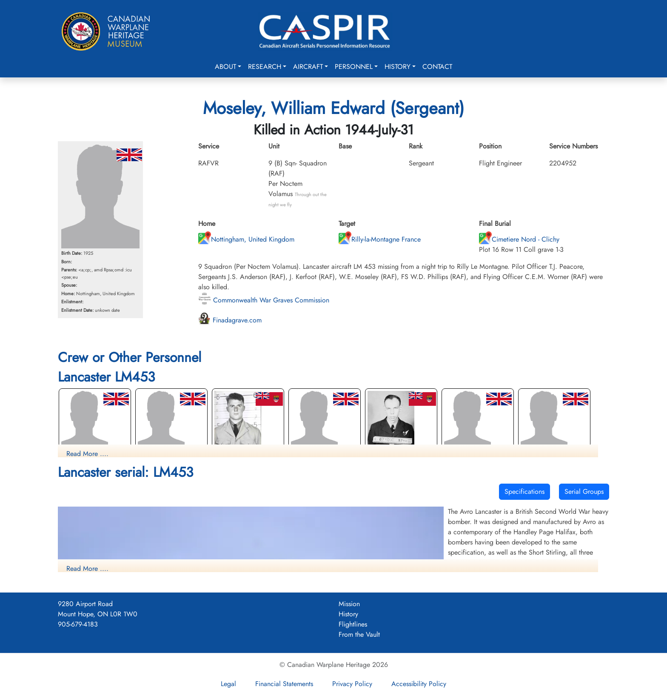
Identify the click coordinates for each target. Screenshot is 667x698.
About (225, 66)
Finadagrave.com (230, 320)
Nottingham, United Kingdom (246, 239)
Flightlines (353, 624)
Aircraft (308, 66)
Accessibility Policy (418, 684)
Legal (228, 684)
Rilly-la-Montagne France (380, 239)
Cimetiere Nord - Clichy (519, 239)
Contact (437, 66)
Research (264, 66)
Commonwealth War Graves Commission (263, 300)
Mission (349, 604)
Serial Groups (584, 491)
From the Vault (359, 634)
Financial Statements (284, 684)
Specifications (524, 491)
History (397, 66)
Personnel (354, 66)
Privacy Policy (352, 684)
